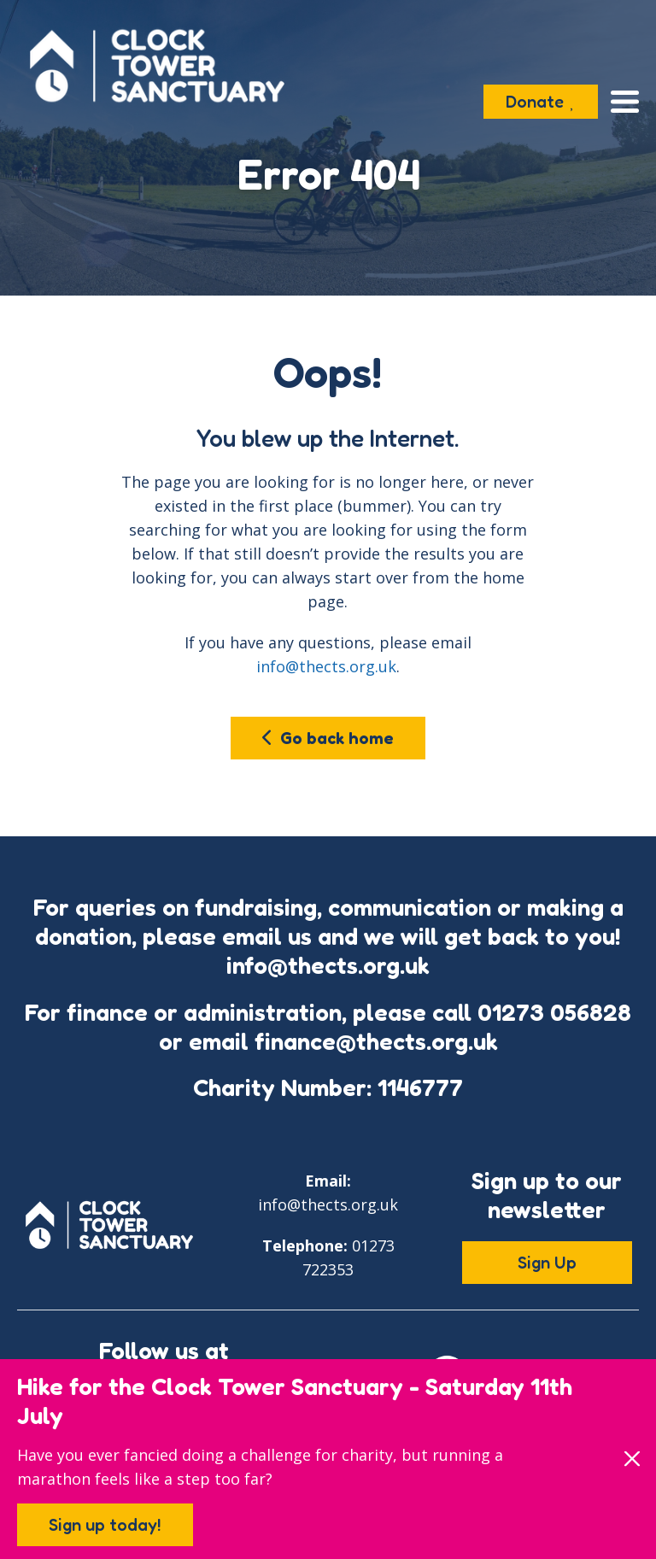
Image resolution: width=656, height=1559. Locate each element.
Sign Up (547, 1262)
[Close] (631, 1458)
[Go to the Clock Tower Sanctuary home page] (157, 66)
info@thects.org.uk (326, 666)
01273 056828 (554, 1012)
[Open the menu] (625, 102)
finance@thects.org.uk (376, 1041)
